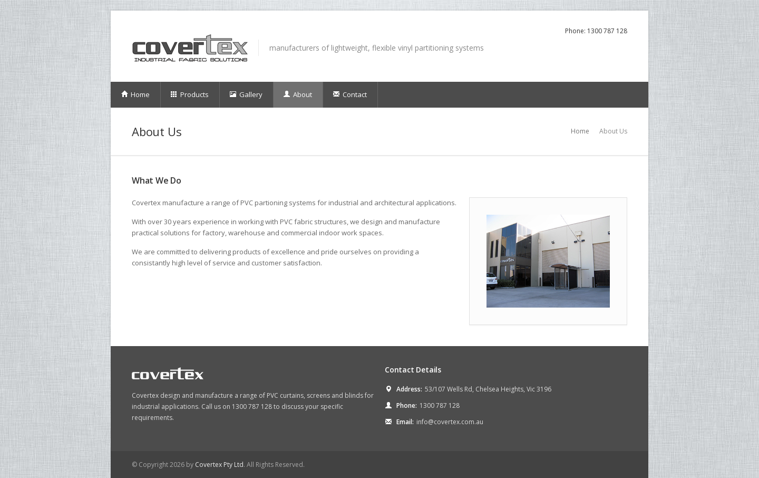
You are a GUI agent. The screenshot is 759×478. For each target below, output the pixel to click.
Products (189, 94)
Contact (350, 94)
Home (135, 94)
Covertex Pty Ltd (219, 464)
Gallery (245, 94)
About (297, 94)
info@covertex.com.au (449, 421)
